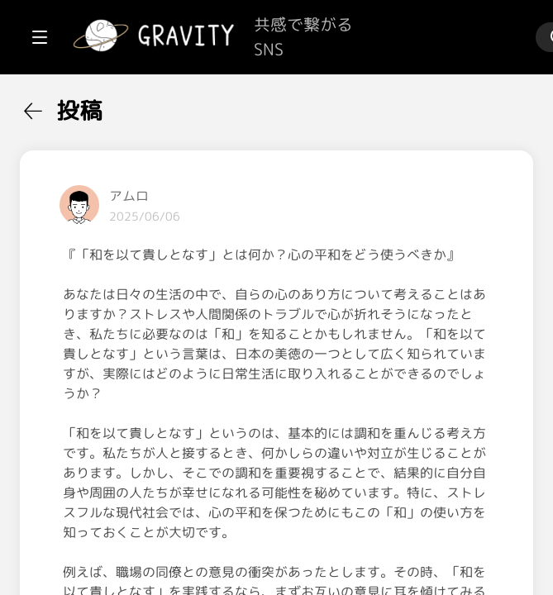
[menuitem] (99, 106)
